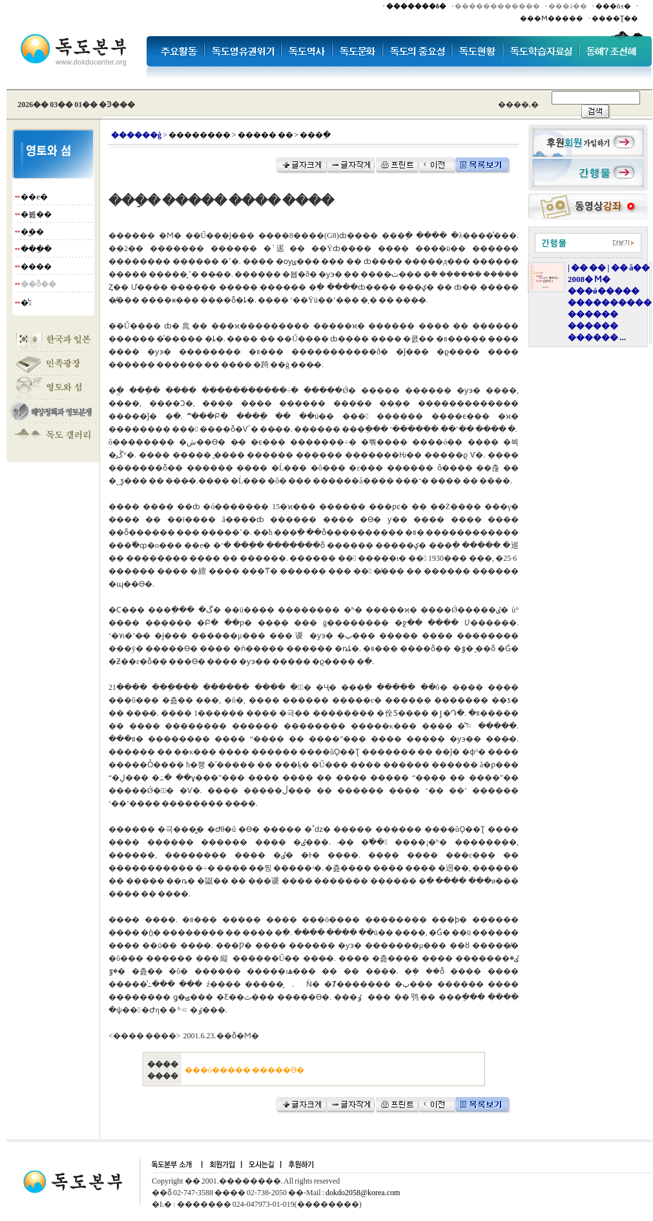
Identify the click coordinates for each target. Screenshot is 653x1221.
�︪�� (32, 231)
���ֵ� (36, 249)
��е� (34, 196)
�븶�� (36, 214)
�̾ (26, 302)
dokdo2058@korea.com (363, 1192)
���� (36, 266)
